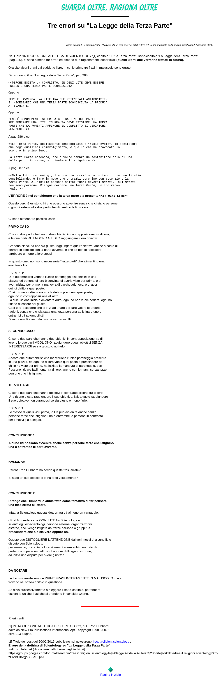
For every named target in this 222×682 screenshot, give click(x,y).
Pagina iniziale (110, 674)
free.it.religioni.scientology (110, 641)
